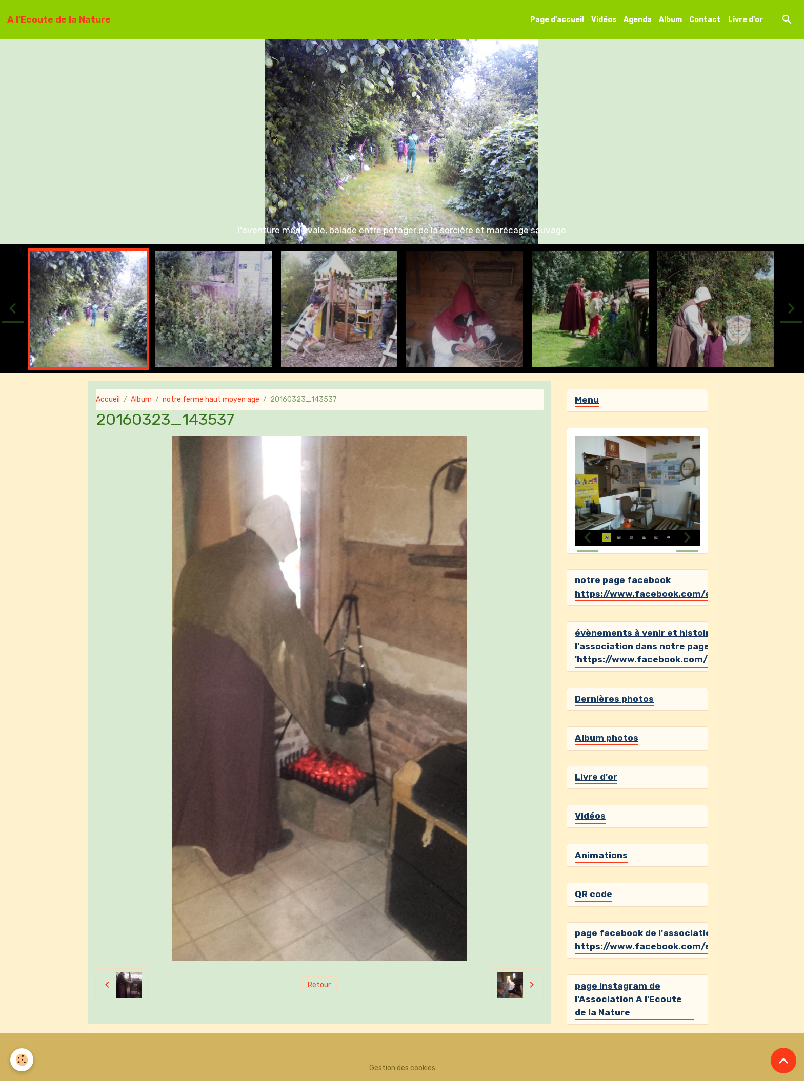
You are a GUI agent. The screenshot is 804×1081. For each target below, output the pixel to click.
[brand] (59, 19)
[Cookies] (21, 1059)
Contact (705, 19)
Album (670, 19)
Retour (319, 985)
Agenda (638, 19)
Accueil (108, 399)
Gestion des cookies (402, 1068)
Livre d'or (745, 19)
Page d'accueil (557, 19)
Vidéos (603, 19)
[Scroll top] (783, 1060)
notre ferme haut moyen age (211, 399)
